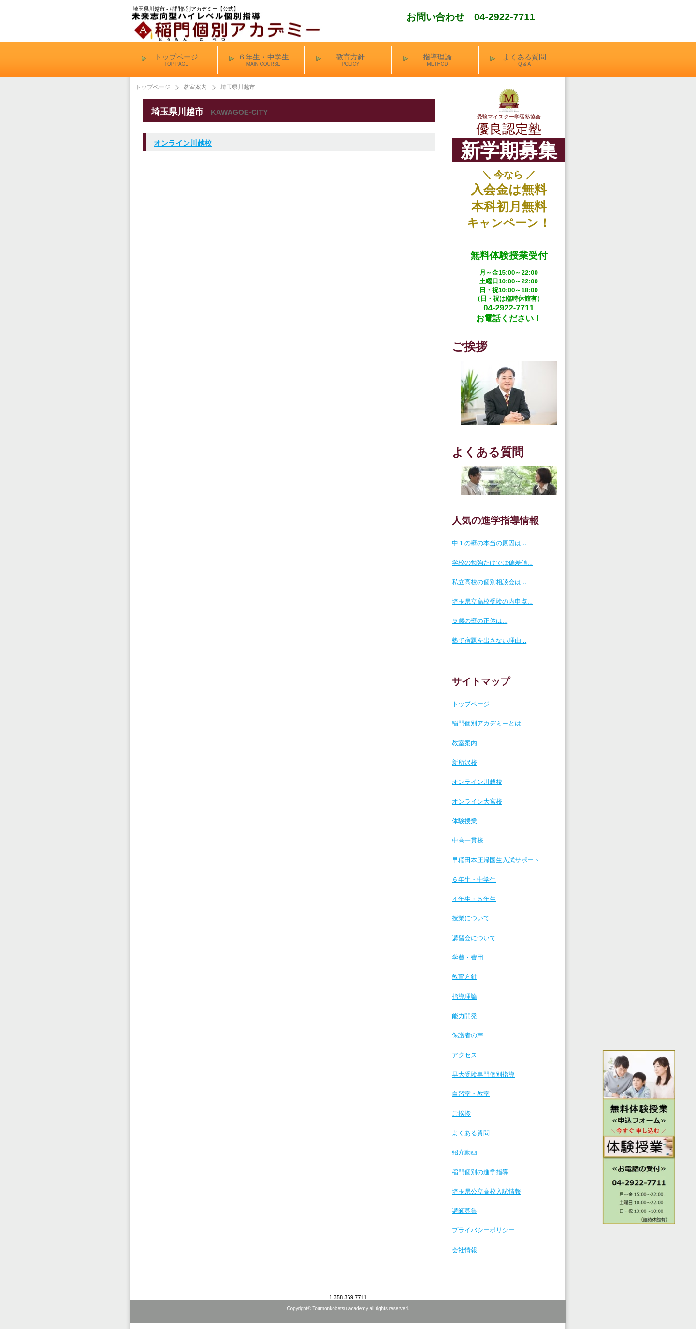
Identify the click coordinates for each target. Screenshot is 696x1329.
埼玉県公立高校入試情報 (486, 1191)
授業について (471, 918)
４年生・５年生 (474, 898)
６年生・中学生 (474, 879)
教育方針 (464, 976)
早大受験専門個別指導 (483, 1074)
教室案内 (195, 87)
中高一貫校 (467, 840)
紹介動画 (464, 1152)
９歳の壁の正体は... (480, 620)
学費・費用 (467, 957)
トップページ (152, 87)
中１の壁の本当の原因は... (489, 542)
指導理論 (464, 996)
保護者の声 (467, 1035)
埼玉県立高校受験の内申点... (492, 601)
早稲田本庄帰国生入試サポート (496, 860)
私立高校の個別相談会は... (489, 582)
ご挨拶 (461, 1113)
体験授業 (464, 821)
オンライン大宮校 (477, 801)
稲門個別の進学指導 (480, 1172)
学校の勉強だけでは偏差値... (492, 562)
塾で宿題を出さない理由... (489, 640)
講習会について (474, 938)
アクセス (464, 1055)
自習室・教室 (471, 1093)
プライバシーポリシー (483, 1230)
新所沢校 (464, 762)
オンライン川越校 (183, 143)
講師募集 (464, 1210)
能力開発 (464, 1015)
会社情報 (464, 1250)
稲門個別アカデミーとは (486, 723)
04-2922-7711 (504, 17)
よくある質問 (471, 1133)
